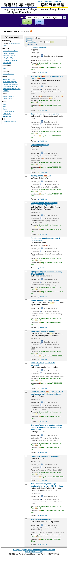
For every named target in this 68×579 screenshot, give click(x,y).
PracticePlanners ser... (10, 84)
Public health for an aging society (45, 300)
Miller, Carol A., (8, 58)
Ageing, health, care (41, 176)
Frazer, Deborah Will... (10, 51)
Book (4, 68)
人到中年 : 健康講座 (38, 48)
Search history (59, 1)
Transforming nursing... (10, 86)
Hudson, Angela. (8, 53)
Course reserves (40, 25)
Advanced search (26, 25)
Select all (29, 38)
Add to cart (43, 72)
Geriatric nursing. (8, 111)
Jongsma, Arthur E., (9, 55)
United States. (7, 98)
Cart (28, 21)
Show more (7, 63)
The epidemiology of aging (42, 519)
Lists (38, 21)
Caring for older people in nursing (45, 114)
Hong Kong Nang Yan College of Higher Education (34, 550)
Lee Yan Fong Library (9, 23)
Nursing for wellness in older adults (45, 456)
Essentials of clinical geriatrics (43, 331)
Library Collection (8, 74)
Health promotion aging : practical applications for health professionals (47, 393)
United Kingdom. (8, 96)
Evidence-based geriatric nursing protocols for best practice (44, 204)
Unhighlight (32, 42)
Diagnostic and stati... (10, 121)
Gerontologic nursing (40, 145)
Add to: (41, 42)
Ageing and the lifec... (10, 79)
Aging (5, 109)
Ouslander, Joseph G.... (10, 60)
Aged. (5, 106)
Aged (4, 104)
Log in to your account (44, 1)
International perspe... (10, 82)
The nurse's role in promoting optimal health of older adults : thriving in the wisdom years (46, 427)
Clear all (29, 40)
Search (22, 17)
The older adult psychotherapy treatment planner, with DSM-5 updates (47, 485)
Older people (7, 113)
